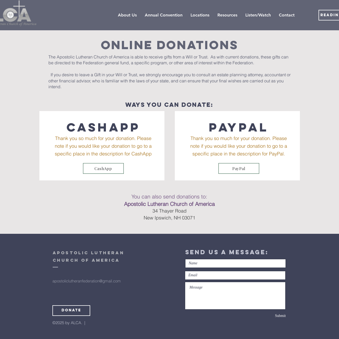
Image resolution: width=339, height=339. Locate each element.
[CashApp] (103, 168)
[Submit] (267, 316)
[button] (200, 15)
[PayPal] (238, 168)
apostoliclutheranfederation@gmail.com (86, 280)
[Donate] (71, 310)
